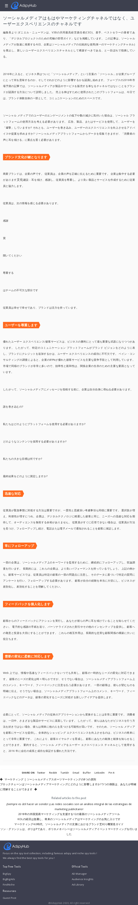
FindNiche (9, 884)
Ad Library (78, 884)
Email (76, 772)
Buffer (87, 772)
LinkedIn (99, 772)
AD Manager (79, 873)
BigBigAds (9, 879)
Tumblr (65, 772)
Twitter (41, 772)
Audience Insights (83, 879)
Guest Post (9, 898)
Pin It (112, 772)
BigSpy (7, 873)
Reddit (53, 772)
